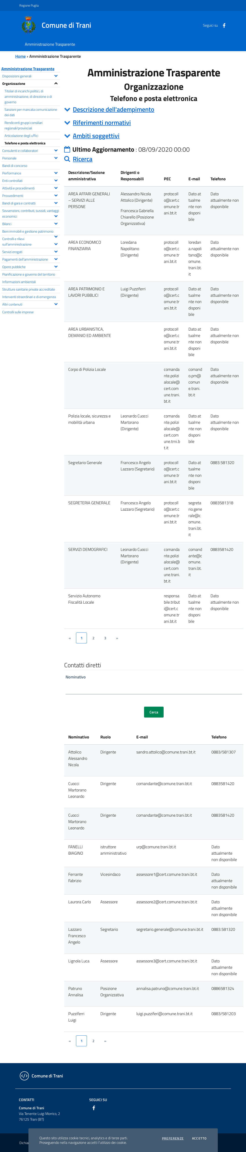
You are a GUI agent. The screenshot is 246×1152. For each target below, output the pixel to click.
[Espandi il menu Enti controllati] (56, 180)
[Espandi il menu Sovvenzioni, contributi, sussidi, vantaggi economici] (56, 215)
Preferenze (173, 1138)
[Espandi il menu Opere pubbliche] (56, 266)
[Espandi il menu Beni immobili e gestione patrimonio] (56, 236)
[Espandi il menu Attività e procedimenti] (56, 187)
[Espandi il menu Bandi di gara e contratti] (56, 202)
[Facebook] (222, 25)
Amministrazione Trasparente (27, 69)
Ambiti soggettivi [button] (96, 136)
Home (20, 56)
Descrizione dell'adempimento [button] (113, 109)
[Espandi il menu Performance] (56, 172)
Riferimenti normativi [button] (102, 122)
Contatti (26, 1099)
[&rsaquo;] (117, 637)
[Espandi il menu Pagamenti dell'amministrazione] (56, 258)
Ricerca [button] (82, 159)
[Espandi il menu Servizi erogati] (56, 251)
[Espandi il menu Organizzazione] (56, 82)
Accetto (199, 1138)
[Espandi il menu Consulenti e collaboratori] (56, 150)
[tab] (153, 109)
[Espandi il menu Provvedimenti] (56, 195)
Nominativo (76, 677)
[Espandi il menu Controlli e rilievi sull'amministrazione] (56, 243)
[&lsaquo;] (69, 637)
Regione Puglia (29, 5)
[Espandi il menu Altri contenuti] (56, 303)
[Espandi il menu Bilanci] (56, 223)
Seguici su (98, 1099)
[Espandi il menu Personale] (56, 157)
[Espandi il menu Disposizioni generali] (56, 75)
